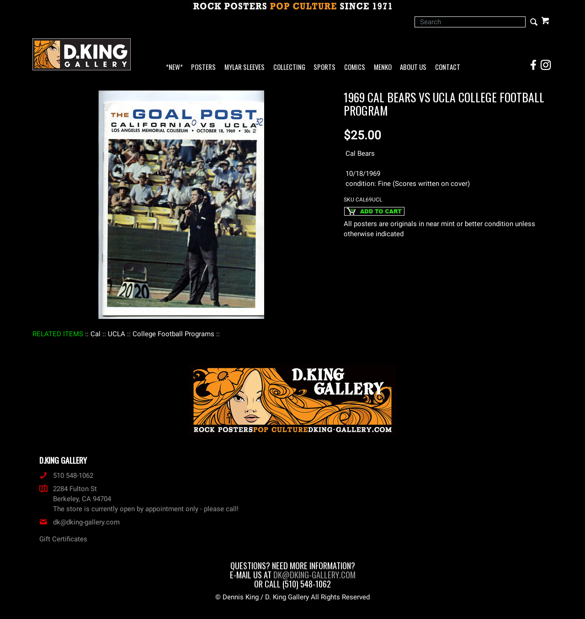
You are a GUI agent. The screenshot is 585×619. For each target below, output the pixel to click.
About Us (413, 67)
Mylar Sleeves (244, 67)
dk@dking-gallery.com (79, 522)
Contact (447, 67)
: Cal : (95, 334)
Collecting (289, 67)
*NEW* (174, 67)
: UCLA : (116, 334)
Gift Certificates (63, 539)
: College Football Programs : (173, 334)
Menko (383, 67)
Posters (203, 67)
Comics (354, 67)
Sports (324, 67)
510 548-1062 (66, 475)
